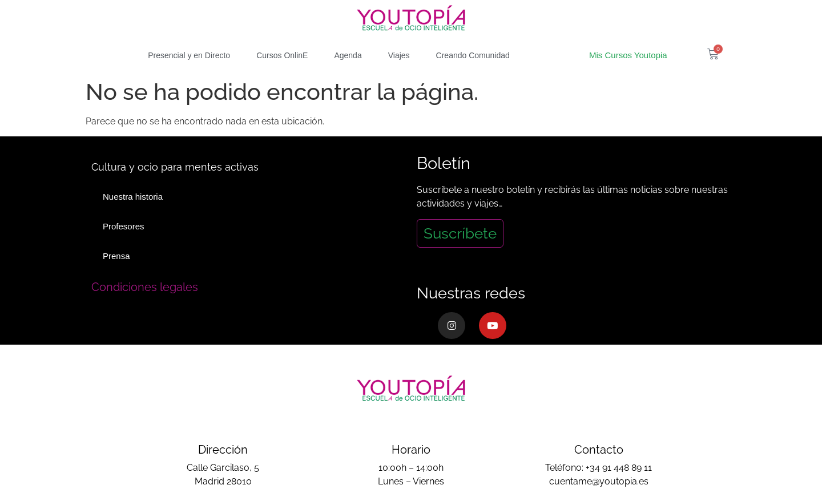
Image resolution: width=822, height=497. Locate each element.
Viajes (399, 55)
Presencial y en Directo (189, 55)
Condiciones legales (144, 287)
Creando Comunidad (473, 55)
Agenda (347, 55)
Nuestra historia (133, 196)
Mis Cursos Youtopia (628, 55)
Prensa (116, 256)
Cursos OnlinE (282, 55)
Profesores (123, 226)
